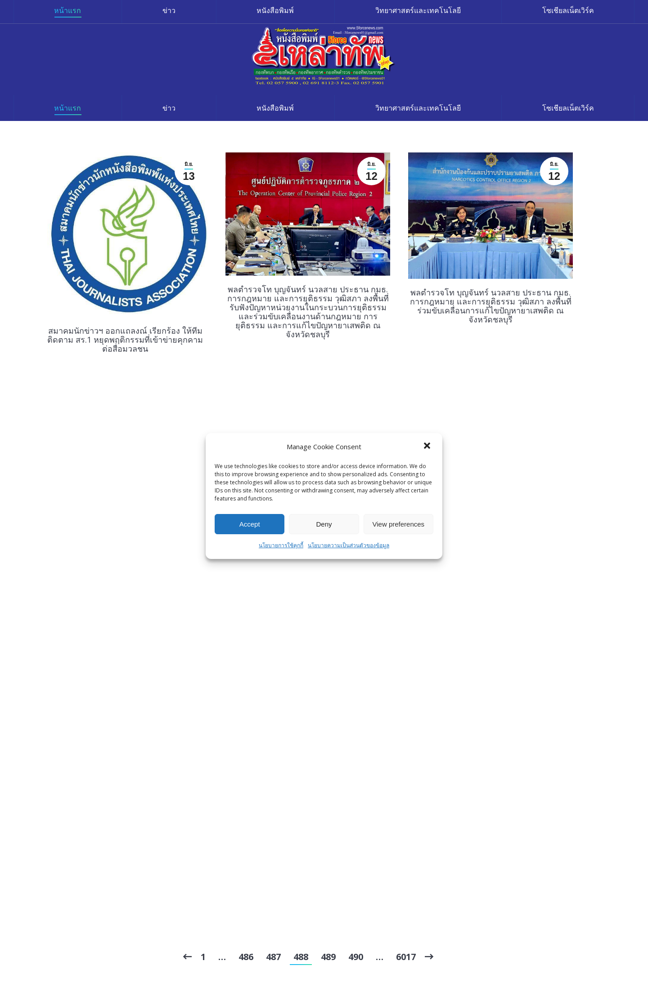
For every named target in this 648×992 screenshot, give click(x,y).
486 (245, 957)
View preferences (399, 524)
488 (300, 957)
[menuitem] (68, 108)
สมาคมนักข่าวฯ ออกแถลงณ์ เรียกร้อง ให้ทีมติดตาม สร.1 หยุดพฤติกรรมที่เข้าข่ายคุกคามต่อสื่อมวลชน (125, 339)
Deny (324, 524)
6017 (406, 957)
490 (355, 957)
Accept (249, 524)
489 (328, 957)
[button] (428, 446)
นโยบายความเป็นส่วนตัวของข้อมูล (348, 545)
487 (273, 957)
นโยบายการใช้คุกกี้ (281, 545)
